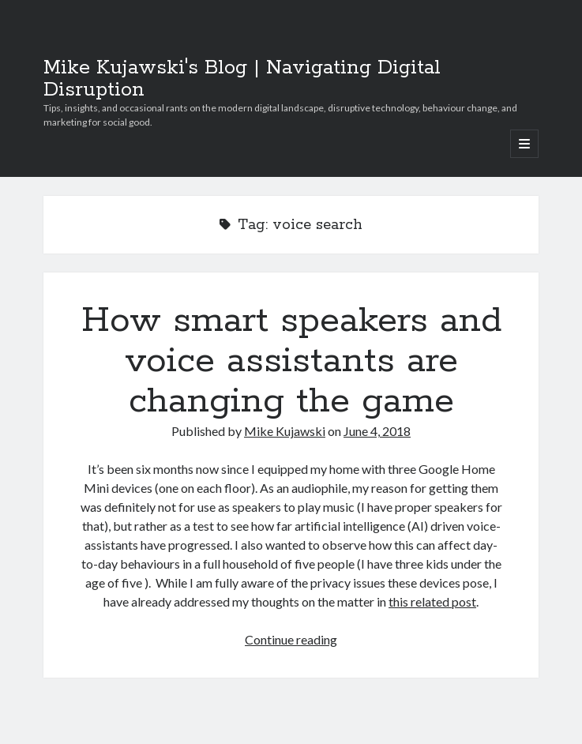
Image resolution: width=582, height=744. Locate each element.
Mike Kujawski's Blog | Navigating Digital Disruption (242, 79)
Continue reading (291, 639)
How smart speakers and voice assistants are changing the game (291, 361)
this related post (432, 601)
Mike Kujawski (284, 430)
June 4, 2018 (377, 430)
